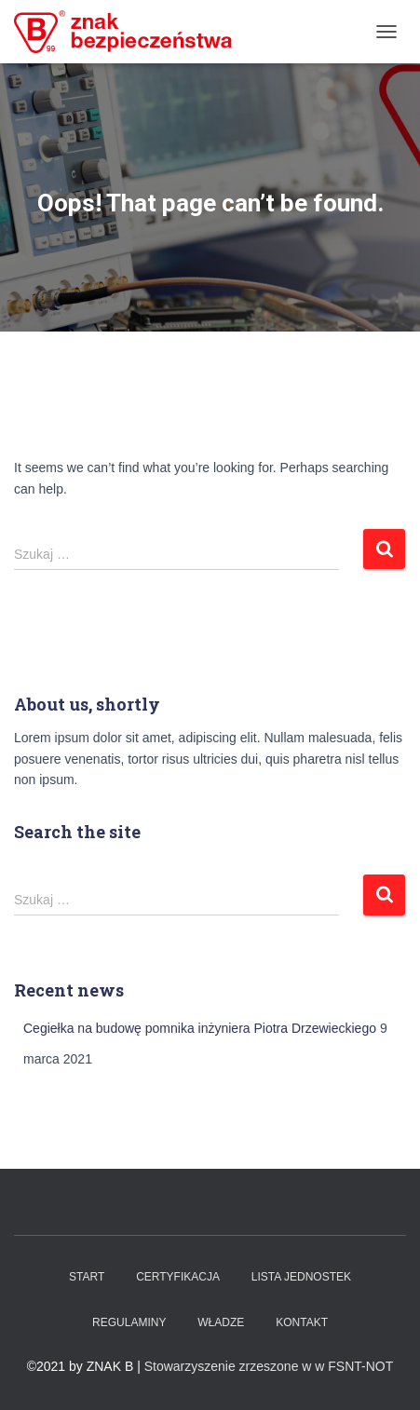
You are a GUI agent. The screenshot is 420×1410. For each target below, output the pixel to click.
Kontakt (302, 1322)
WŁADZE (220, 1322)
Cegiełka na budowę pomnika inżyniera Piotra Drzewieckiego (199, 1028)
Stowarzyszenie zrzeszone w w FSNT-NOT (269, 1366)
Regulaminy (129, 1322)
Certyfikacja (178, 1276)
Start (86, 1276)
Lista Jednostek (301, 1276)
